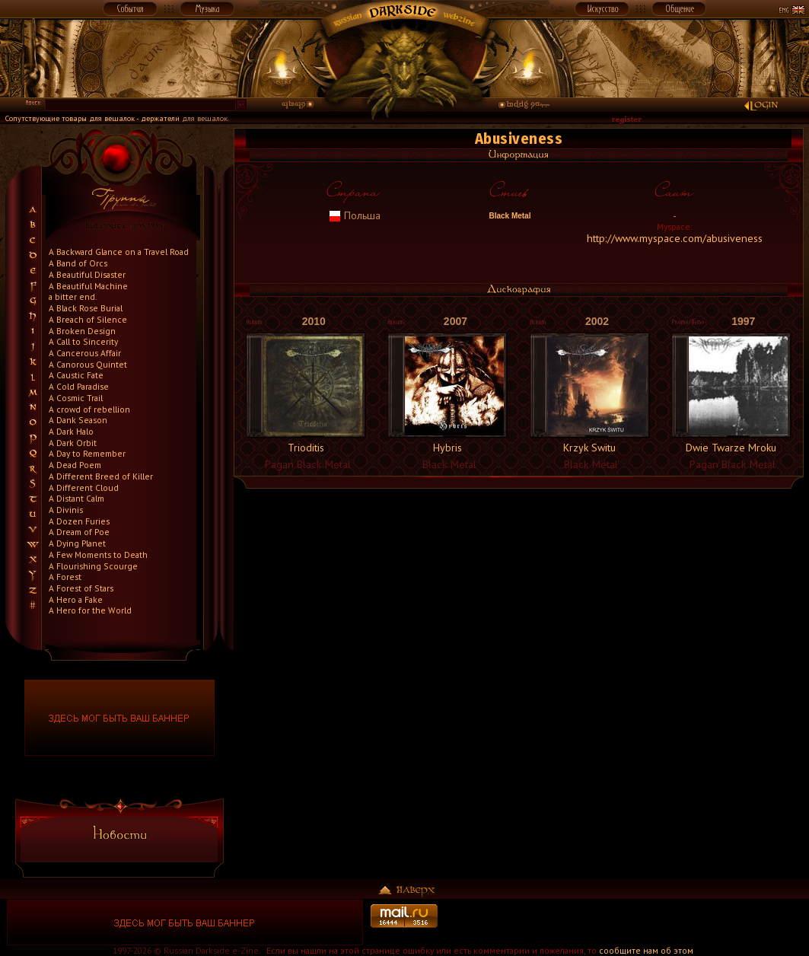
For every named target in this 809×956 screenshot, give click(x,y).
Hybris (447, 447)
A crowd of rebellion (89, 409)
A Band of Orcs (78, 263)
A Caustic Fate (76, 375)
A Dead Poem (75, 464)
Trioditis (306, 447)
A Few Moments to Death (98, 554)
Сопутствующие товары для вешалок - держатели (92, 118)
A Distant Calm (76, 498)
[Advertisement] (624, 922)
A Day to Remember (87, 453)
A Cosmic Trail (76, 397)
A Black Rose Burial (86, 308)
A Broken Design (82, 330)
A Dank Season (78, 419)
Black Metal (509, 216)
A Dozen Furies (79, 521)
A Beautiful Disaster (87, 274)
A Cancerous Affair (85, 352)
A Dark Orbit (73, 442)
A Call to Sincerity (83, 341)
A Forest (65, 576)
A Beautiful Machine (88, 286)
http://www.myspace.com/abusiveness (675, 238)
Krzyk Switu (589, 447)
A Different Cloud (84, 487)
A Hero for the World (90, 610)
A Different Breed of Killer (101, 476)
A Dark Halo (71, 431)
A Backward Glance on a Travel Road (119, 251)
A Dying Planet (77, 543)
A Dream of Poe (79, 531)
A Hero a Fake (76, 599)
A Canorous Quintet (88, 364)
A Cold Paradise (79, 386)
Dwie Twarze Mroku (731, 447)
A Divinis (66, 509)
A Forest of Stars (81, 588)
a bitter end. (73, 296)
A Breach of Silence (88, 319)
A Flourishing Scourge (93, 566)
